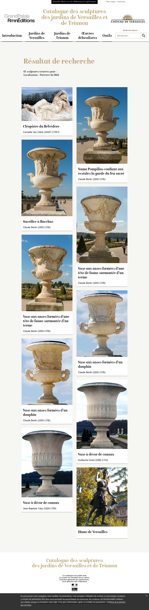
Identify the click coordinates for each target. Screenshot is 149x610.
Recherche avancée (131, 30)
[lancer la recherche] (143, 35)
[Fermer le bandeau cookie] (146, 595)
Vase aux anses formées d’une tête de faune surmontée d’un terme (46, 321)
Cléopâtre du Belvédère (41, 127)
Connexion (121, 2)
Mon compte (111, 2)
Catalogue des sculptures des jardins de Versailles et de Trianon (74, 18)
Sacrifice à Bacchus (38, 222)
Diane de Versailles (93, 532)
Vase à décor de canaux (41, 503)
